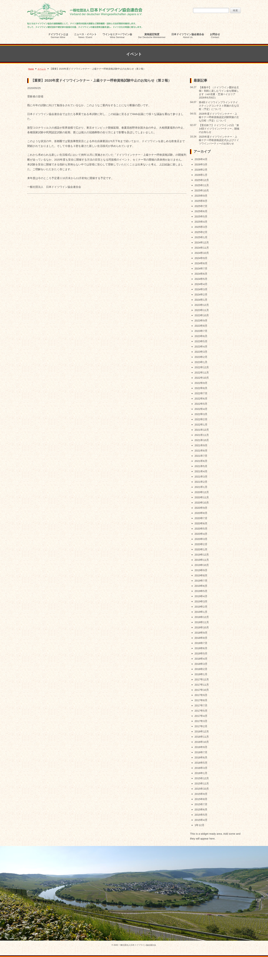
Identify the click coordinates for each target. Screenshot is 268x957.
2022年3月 (201, 414)
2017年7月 (201, 705)
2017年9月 (201, 695)
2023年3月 (201, 351)
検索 (235, 10)
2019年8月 (201, 575)
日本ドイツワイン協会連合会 (187, 36)
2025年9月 (201, 195)
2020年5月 (201, 528)
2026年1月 (201, 174)
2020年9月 (201, 507)
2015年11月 (202, 783)
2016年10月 (202, 741)
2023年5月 (201, 341)
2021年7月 (201, 455)
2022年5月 (201, 403)
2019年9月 (201, 570)
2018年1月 (201, 674)
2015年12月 (202, 778)
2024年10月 (202, 252)
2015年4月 (201, 820)
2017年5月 (201, 710)
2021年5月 (201, 466)
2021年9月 (201, 445)
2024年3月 (201, 289)
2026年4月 (201, 159)
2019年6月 (201, 585)
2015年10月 (202, 788)
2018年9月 (201, 632)
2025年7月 (201, 206)
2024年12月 (202, 242)
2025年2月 (201, 232)
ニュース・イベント (85, 36)
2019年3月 (201, 601)
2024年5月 (201, 279)
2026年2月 (201, 169)
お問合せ (215, 36)
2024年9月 (201, 258)
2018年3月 (201, 663)
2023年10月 (202, 315)
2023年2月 (201, 357)
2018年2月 (201, 669)
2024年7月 (201, 268)
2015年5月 (201, 814)
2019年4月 (201, 596)
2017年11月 (202, 684)
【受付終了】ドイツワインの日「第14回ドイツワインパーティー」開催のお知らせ (219, 128)
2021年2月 (201, 481)
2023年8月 (201, 325)
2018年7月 (201, 643)
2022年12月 (202, 367)
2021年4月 (201, 471)
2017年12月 (202, 679)
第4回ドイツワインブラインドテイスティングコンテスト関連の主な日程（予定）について (219, 105)
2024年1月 (201, 299)
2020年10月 (202, 502)
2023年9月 (201, 320)
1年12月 (199, 825)
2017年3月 (201, 721)
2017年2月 (201, 726)
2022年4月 (201, 409)
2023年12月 (202, 305)
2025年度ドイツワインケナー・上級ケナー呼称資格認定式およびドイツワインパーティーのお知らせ (219, 140)
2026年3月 (201, 164)
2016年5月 (201, 762)
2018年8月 (201, 637)
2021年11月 (202, 435)
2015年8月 (201, 799)
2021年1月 (201, 487)
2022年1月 (201, 424)
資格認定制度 (151, 36)
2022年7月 (201, 393)
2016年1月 (201, 773)
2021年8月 (201, 450)
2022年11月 (202, 372)
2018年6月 (201, 648)
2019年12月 (202, 554)
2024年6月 (201, 273)
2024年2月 (201, 294)
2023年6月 (201, 336)
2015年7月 (201, 804)
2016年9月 (201, 747)
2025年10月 (202, 190)
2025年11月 (202, 185)
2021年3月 (201, 476)
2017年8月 (201, 700)
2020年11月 (202, 497)
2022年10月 (202, 377)
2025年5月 (201, 216)
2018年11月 (202, 622)
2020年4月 (201, 533)
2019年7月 (201, 580)
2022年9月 (201, 383)
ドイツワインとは (58, 36)
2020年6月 (201, 523)
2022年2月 (201, 419)
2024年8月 (201, 263)
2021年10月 (202, 440)
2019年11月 (202, 559)
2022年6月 (201, 398)
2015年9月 (201, 794)
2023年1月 (201, 362)
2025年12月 (202, 180)
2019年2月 (201, 606)
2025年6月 (201, 211)
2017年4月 (201, 715)
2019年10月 (202, 565)
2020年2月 (201, 544)
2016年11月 (202, 736)
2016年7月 (201, 752)
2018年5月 (201, 653)
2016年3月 (201, 767)
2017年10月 (202, 689)
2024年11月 (202, 247)
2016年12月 (202, 731)
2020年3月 (201, 539)
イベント (41, 69)
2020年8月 (201, 513)
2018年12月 (202, 617)
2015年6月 (201, 809)
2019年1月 (201, 611)
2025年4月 (201, 221)
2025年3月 (201, 226)
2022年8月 (201, 388)
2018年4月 (201, 658)
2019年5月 (201, 591)
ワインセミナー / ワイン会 (117, 36)
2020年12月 (202, 492)
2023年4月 (201, 346)
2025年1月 (201, 237)
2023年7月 (201, 331)
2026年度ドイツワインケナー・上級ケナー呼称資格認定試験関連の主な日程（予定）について (219, 117)
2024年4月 (201, 284)
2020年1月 (201, 549)
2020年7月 (201, 518)
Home (31, 69)
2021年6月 (201, 461)
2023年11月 (202, 310)
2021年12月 (202, 429)
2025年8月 (201, 200)
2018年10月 (202, 627)
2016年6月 (201, 757)
